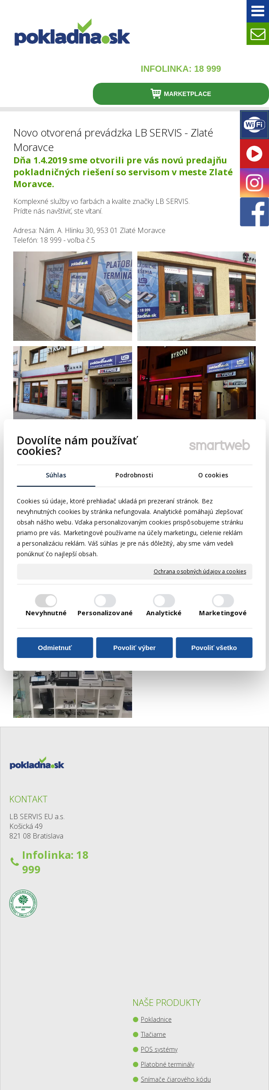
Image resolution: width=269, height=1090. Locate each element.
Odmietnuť (55, 647)
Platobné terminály (156, 854)
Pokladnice (158, 806)
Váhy (149, 929)
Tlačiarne (155, 821)
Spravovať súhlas (180, 1075)
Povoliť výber (134, 647)
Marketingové (223, 613)
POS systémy (161, 835)
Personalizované (105, 613)
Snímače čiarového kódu (156, 882)
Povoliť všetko (214, 647)
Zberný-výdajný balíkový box (160, 967)
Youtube (246, 860)
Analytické (163, 613)
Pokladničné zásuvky (160, 910)
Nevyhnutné (46, 613)
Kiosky (151, 944)
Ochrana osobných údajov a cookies (200, 571)
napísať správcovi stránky (188, 1068)
